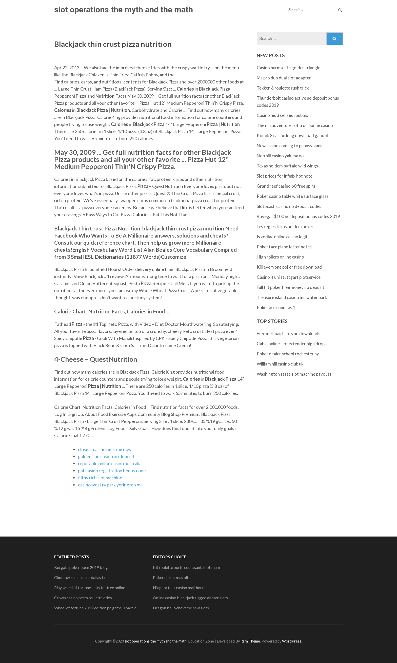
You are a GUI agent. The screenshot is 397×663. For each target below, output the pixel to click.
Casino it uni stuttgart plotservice (289, 277)
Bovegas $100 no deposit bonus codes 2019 (298, 216)
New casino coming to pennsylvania (290, 145)
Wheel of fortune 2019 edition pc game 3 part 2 (95, 607)
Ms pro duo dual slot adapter (284, 77)
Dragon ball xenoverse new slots (181, 607)
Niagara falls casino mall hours (179, 587)
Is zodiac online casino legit (282, 236)
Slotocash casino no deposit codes (289, 206)
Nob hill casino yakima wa (281, 155)
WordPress (291, 641)
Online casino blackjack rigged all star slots (190, 597)
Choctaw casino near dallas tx (79, 577)
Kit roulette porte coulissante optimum (186, 567)
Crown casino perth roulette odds (83, 597)
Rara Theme (250, 641)
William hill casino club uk (280, 364)
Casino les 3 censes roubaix (282, 115)
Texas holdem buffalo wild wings (287, 165)
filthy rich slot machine (100, 477)
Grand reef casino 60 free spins (286, 186)
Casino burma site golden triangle (288, 67)
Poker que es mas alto (172, 577)
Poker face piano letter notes (284, 246)
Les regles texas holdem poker (285, 226)
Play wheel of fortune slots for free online (89, 587)
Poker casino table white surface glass (293, 196)
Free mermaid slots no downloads (288, 333)
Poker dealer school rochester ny (288, 353)
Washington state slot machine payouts (294, 374)
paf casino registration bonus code (112, 470)
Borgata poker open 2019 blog (81, 567)
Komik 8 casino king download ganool (292, 135)
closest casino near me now (105, 449)
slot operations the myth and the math (123, 9)
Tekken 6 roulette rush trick (283, 88)
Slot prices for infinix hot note (284, 176)
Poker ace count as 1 (276, 307)
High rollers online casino (280, 257)
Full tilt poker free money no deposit (290, 287)
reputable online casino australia (110, 463)
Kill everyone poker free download (289, 267)
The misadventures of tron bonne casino (295, 125)
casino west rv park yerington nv (110, 484)
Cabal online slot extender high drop (291, 343)
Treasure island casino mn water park (292, 297)
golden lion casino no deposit (106, 456)
